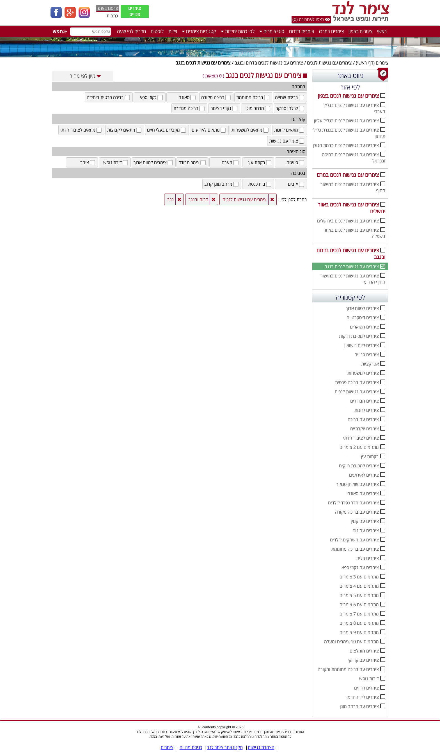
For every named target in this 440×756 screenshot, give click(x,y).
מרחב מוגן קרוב (221, 184)
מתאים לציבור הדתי (81, 130)
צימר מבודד (193, 162)
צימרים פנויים (134, 11)
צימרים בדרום (301, 31)
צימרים (382, 62)
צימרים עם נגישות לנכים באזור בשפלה (354, 233)
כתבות (112, 16)
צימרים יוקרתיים (364, 429)
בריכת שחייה (290, 97)
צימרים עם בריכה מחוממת (355, 549)
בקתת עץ (260, 162)
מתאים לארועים (209, 130)
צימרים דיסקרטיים (363, 317)
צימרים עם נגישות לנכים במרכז (348, 174)
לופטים (157, 31)
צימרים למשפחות (363, 373)
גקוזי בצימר (224, 108)
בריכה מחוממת (253, 97)
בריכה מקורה (216, 97)
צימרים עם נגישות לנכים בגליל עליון (346, 121)
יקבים (296, 184)
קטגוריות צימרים (199, 31)
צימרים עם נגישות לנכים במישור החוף (352, 187)
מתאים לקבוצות (124, 130)
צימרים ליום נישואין (361, 345)
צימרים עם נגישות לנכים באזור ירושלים (351, 208)
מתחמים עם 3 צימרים (359, 577)
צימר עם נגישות (287, 141)
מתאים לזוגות (289, 130)
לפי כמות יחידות (238, 31)
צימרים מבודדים (364, 401)
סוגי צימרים (271, 31)
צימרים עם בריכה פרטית (357, 382)
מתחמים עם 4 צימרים (359, 586)
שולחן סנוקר (290, 108)
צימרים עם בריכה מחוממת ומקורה (348, 669)
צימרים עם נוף (366, 530)
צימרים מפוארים (364, 327)
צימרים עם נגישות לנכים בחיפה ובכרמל (353, 157)
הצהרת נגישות (261, 747)
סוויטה (296, 162)
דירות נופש (369, 678)
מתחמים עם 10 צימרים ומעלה (351, 641)
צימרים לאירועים (364, 475)
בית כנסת (260, 184)
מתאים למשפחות (250, 130)
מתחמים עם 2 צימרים (359, 447)
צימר (88, 162)
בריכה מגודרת (189, 108)
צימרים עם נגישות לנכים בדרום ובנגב (269, 62)
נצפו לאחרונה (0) (311, 19)
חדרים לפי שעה (131, 31)
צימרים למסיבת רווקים (359, 466)
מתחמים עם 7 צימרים (359, 614)
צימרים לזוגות (366, 410)
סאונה (187, 97)
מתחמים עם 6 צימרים (359, 604)
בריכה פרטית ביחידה (109, 97)
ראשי (382, 31)
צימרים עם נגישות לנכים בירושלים (348, 221)
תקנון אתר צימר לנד (225, 747)
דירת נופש (116, 162)
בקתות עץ (370, 456)
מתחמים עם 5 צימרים (359, 595)
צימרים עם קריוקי (363, 660)
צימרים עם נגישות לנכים (329, 62)
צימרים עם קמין (365, 521)
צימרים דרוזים (366, 688)
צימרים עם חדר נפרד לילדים (353, 503)
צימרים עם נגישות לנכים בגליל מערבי (354, 108)
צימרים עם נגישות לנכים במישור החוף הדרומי (352, 279)
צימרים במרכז (331, 31)
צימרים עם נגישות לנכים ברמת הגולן (346, 145)
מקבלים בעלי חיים (167, 130)
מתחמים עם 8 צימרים (359, 623)
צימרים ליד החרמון (362, 697)
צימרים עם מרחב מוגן (359, 706)
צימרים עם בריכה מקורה (357, 512)
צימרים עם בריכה (363, 419)
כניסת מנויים (191, 747)
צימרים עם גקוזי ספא (360, 567)
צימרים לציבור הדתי (361, 438)
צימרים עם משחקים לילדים (354, 540)
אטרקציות (370, 364)
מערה (230, 162)
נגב (170, 199)
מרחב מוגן (258, 108)
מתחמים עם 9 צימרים (359, 632)
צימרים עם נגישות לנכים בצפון (348, 95)
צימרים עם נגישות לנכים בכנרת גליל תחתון (349, 133)
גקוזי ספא (152, 97)
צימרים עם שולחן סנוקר (357, 484)
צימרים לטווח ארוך (362, 308)
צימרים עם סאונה (363, 493)
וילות (172, 31)
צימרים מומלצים (364, 651)
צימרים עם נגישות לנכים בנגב (352, 266)
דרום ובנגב (198, 199)
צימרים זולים (367, 558)
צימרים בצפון (360, 31)
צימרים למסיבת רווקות (359, 336)
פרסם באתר (107, 8)
